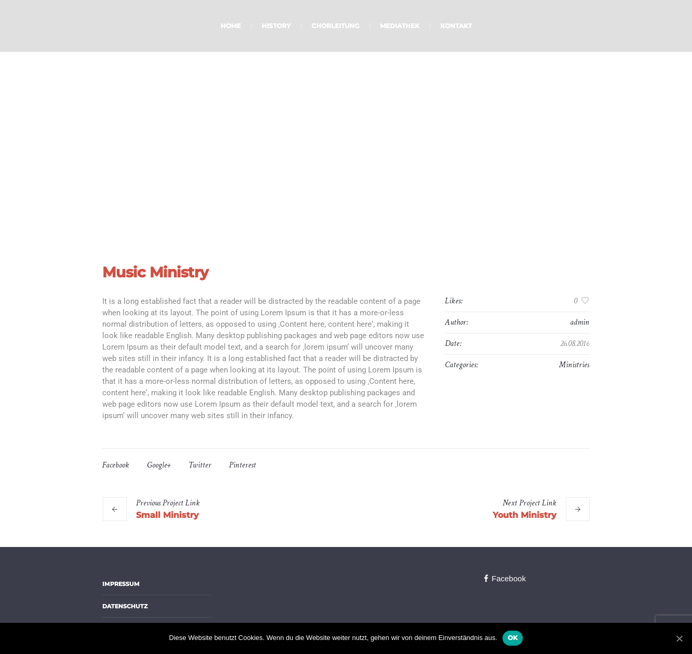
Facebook (115, 465)
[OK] (679, 638)
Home (319, 187)
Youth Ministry (525, 515)
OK (513, 638)
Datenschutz (124, 606)
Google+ (159, 465)
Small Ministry (167, 515)
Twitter (199, 465)
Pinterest (242, 465)
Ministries (574, 364)
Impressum (121, 584)
